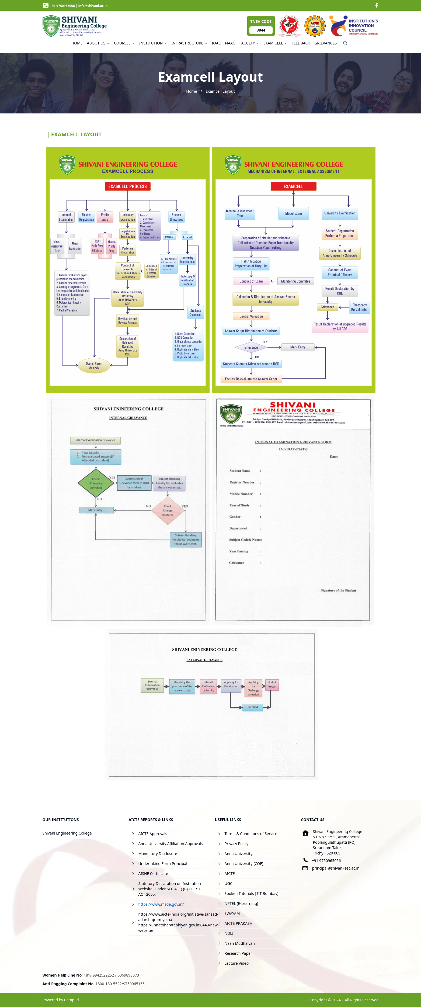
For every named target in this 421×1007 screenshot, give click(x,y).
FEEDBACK (301, 43)
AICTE (230, 873)
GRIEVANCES (325, 43)
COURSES (124, 43)
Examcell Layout (220, 91)
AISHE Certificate (153, 873)
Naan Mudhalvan (240, 943)
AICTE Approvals (152, 833)
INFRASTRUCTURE (189, 43)
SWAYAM (232, 913)
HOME (77, 43)
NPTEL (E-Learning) (241, 903)
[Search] (345, 43)
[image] (376, 5)
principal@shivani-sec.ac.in (336, 868)
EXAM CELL (275, 43)
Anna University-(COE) (244, 863)
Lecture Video (237, 963)
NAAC (230, 43)
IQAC (216, 43)
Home (191, 91)
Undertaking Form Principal (162, 863)
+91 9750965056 (326, 860)
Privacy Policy (236, 843)
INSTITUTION (153, 43)
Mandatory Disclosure (157, 853)
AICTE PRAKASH (239, 923)
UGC (228, 883)
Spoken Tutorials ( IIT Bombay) (252, 893)
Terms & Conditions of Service (251, 833)
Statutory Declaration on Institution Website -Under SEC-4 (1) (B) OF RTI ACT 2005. (169, 889)
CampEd (71, 999)
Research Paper (238, 953)
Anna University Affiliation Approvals (170, 843)
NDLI (229, 933)
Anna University (239, 853)
